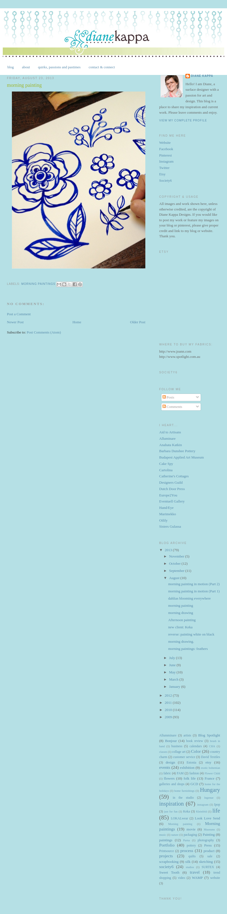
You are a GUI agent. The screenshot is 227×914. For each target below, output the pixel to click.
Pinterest (165, 155)
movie (191, 829)
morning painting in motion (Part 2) (194, 584)
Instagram (166, 161)
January (175, 686)
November (177, 556)
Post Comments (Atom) (44, 332)
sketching (206, 862)
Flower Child (212, 773)
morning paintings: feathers (188, 649)
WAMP (197, 878)
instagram (202, 804)
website (215, 878)
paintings (165, 840)
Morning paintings (38, 284)
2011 (169, 703)
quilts (192, 856)
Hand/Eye (166, 508)
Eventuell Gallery (172, 501)
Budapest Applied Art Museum (181, 457)
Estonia (191, 762)
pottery (191, 845)
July (172, 658)
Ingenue (208, 797)
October (175, 563)
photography (206, 840)
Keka (186, 811)
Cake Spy (166, 464)
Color (196, 751)
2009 (169, 717)
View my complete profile (183, 120)
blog (10, 67)
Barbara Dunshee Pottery (177, 451)
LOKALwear (179, 818)
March (174, 679)
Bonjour (171, 741)
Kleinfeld (201, 811)
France (209, 778)
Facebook (166, 149)
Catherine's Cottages (174, 476)
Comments (172, 407)
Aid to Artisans (170, 432)
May (173, 672)
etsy (208, 762)
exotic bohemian (210, 767)
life (216, 810)
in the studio (183, 798)
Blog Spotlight (209, 735)
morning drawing (180, 613)
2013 (169, 550)
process (186, 850)
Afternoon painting (181, 620)
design (170, 762)
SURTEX (208, 867)
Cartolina (165, 470)
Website (165, 142)
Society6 (165, 180)
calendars (196, 746)
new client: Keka (180, 627)
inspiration (171, 803)
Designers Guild (171, 482)
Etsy (162, 174)
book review (194, 741)
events (164, 767)
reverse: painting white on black (191, 634)
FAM (180, 773)
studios (190, 867)
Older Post (137, 322)
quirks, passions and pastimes (59, 67)
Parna (186, 840)
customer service (184, 757)
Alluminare (167, 438)
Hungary (210, 790)
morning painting (180, 605)
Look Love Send (207, 818)
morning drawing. (181, 641)
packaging (190, 835)
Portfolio (166, 845)
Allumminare (167, 735)
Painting (209, 834)
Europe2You (168, 495)
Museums (209, 829)
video (181, 878)
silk (187, 862)
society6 (166, 866)
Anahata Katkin (170, 445)
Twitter (164, 168)
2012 (169, 695)
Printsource (166, 851)
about (26, 67)
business (176, 746)
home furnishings (184, 790)
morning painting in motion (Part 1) (194, 591)
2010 (169, 710)
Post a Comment (19, 314)
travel (195, 872)
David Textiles (210, 757)
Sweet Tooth (169, 872)
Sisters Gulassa (170, 526)
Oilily (163, 520)
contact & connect (102, 67)
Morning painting (180, 824)
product (209, 851)
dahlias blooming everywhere (189, 598)
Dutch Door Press (172, 489)
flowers (169, 778)
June (173, 665)
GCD (194, 784)
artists (187, 735)
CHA (212, 746)
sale (209, 856)
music (162, 834)
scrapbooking (169, 862)
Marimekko (167, 514)
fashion (194, 773)
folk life (190, 778)
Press (207, 845)
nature (175, 834)
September (177, 571)
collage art (178, 752)
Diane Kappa (202, 75)
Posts (168, 397)
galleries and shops (171, 784)
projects (166, 855)
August (174, 578)
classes (163, 751)
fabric (167, 773)
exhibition (187, 767)
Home (77, 322)
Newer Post (15, 322)
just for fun (171, 811)
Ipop (217, 804)
